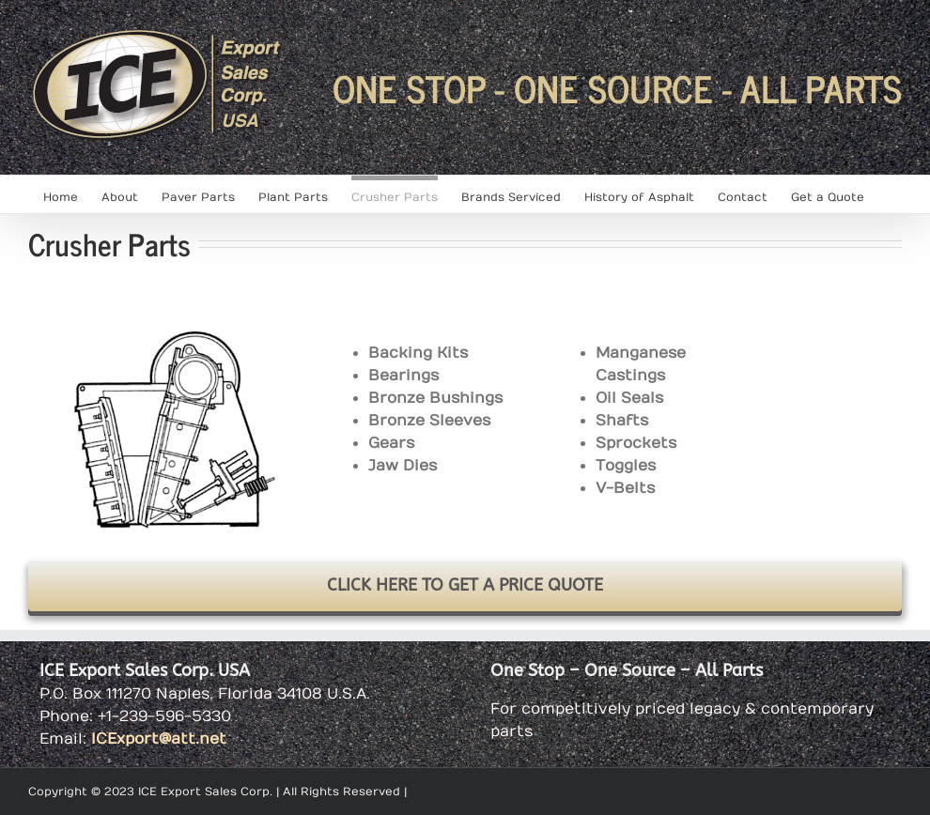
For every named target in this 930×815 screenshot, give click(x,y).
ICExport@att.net (158, 738)
